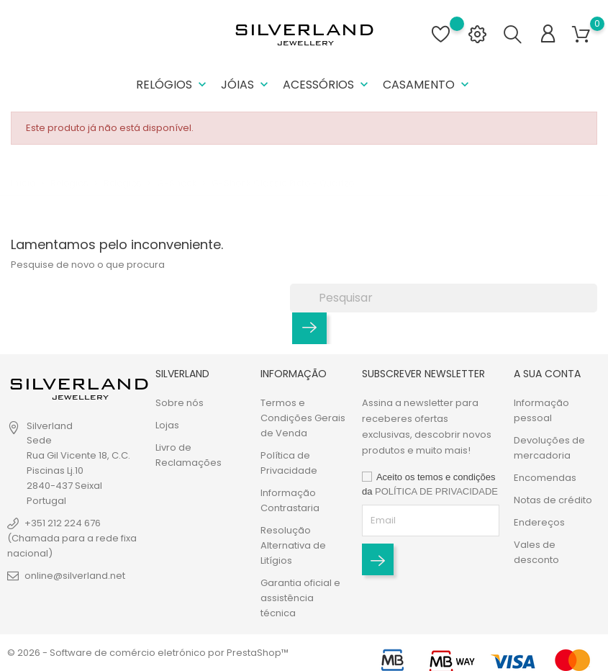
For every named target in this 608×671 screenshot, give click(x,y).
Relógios (172, 84)
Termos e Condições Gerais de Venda (302, 418)
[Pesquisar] (443, 298)
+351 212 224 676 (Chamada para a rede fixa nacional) (72, 538)
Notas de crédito (553, 500)
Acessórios (327, 84)
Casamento (427, 84)
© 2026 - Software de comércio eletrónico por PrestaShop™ (148, 652)
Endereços (539, 522)
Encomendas (545, 478)
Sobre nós (179, 403)
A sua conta (547, 373)
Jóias (246, 84)
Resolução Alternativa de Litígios (293, 545)
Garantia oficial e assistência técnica (300, 598)
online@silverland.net (74, 575)
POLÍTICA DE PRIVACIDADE (436, 491)
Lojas (167, 425)
